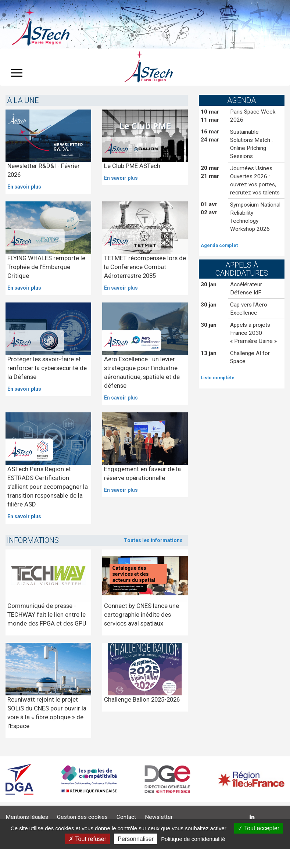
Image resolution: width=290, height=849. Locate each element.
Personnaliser (136, 839)
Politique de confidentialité (193, 839)
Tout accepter (258, 828)
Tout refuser (87, 839)
